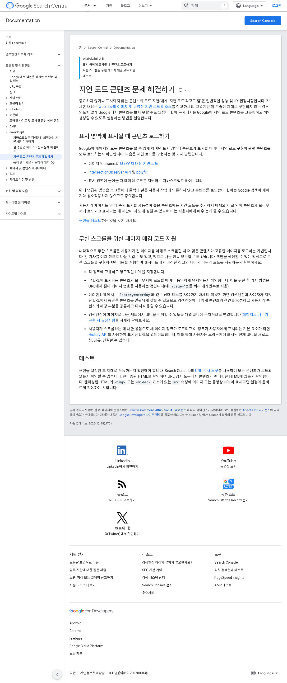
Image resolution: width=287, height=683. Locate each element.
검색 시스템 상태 (153, 577)
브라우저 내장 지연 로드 (139, 163)
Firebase (75, 638)
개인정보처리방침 (92, 673)
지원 (109, 6)
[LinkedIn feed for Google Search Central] (122, 454)
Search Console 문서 (157, 585)
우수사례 (148, 593)
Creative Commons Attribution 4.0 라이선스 (157, 410)
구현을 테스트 (90, 220)
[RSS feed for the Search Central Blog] (122, 488)
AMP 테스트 (223, 585)
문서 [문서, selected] (87, 6)
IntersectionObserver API (109, 172)
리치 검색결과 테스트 (229, 570)
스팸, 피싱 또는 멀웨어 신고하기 (91, 577)
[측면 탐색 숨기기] (57, 674)
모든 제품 (76, 653)
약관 (72, 673)
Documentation (23, 21)
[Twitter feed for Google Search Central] (122, 522)
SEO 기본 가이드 (153, 570)
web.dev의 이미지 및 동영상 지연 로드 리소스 (135, 106)
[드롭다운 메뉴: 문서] (96, 5)
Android (75, 623)
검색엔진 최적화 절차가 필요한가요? (167, 562)
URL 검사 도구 (206, 370)
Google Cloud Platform (86, 646)
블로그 (125, 6)
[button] (31, 43)
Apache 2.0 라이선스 (256, 410)
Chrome (75, 631)
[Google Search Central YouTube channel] (228, 454)
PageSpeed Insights (229, 577)
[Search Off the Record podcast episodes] (228, 488)
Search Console (263, 21)
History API (98, 334)
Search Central (42, 6)
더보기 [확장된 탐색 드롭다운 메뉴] (143, 6)
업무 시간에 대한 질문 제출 (87, 570)
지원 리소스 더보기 (82, 585)
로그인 (276, 6)
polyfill (142, 172)
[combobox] (205, 5)
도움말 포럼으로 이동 (84, 562)
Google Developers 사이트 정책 (140, 415)
